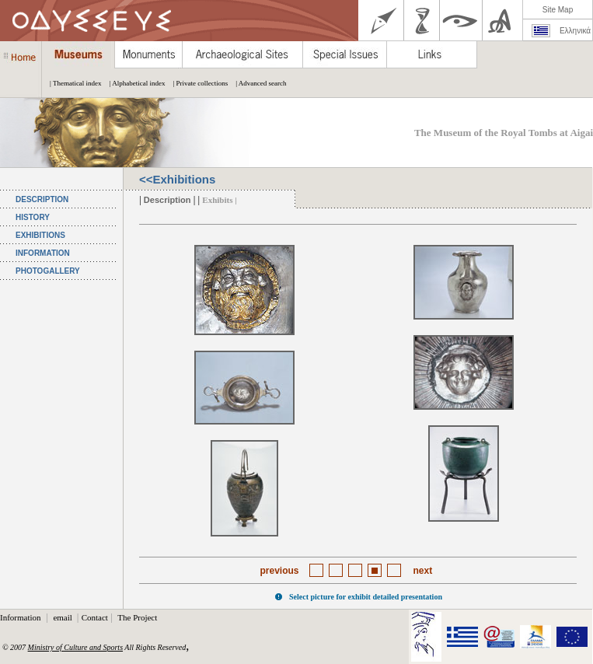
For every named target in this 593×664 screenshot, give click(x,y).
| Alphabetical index (134, 83)
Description (167, 199)
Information (21, 617)
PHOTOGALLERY (48, 271)
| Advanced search (257, 83)
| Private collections (196, 83)
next (423, 570)
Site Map (557, 9)
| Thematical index (72, 83)
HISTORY (33, 217)
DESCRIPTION (42, 199)
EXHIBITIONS (40, 235)
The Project (137, 617)
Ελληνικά (575, 30)
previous (279, 570)
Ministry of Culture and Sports (75, 647)
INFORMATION (43, 253)
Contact (95, 617)
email (63, 617)
